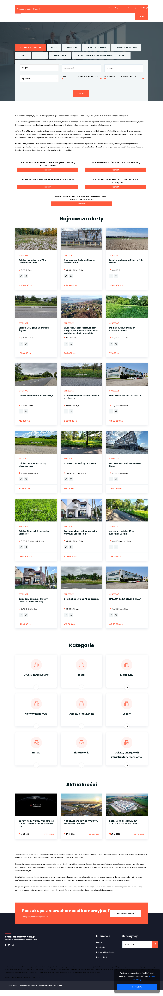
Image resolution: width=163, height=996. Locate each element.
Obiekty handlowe (97, 47)
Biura (54, 47)
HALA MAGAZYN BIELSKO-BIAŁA (125, 395)
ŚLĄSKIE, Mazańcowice (28, 473)
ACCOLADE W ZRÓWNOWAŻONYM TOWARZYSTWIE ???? (81, 823)
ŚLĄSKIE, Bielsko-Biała (73, 270)
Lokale (23, 55)
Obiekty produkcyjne (127, 47)
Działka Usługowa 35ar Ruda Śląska (34, 329)
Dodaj (141, 16)
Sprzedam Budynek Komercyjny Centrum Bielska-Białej (80, 532)
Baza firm (126, 16)
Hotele (40, 55)
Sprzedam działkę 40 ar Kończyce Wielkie (121, 532)
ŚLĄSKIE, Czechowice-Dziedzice (31, 541)
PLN (31, 286)
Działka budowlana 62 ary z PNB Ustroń (126, 261)
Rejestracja (132, 8)
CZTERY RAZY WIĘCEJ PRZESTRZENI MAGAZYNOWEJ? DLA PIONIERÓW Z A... (36, 824)
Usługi (100, 16)
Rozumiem (137, 987)
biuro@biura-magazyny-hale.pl (21, 983)
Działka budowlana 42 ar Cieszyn (36, 395)
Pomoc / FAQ (101, 963)
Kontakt (47, 170)
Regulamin (100, 953)
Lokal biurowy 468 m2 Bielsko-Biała (125, 464)
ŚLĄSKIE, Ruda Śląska (28, 338)
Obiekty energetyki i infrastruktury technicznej (102, 55)
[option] (36, 819)
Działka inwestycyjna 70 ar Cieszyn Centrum (33, 261)
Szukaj (80, 93)
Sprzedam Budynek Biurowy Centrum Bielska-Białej (33, 600)
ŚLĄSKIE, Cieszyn (26, 270)
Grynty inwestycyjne (31, 47)
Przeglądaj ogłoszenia (125, 916)
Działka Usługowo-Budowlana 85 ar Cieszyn (81, 397)
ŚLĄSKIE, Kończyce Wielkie (120, 338)
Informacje (112, 16)
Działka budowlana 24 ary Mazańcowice (32, 464)
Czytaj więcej (48, 835)
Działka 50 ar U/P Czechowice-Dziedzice (35, 532)
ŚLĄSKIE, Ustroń (116, 270)
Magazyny (72, 47)
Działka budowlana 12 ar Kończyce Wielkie (122, 329)
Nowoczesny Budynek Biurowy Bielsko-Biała (79, 261)
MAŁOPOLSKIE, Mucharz (74, 338)
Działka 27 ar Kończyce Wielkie (80, 463)
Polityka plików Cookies (105, 958)
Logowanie (119, 8)
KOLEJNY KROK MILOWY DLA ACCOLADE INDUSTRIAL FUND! (124, 823)
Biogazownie (60, 55)
